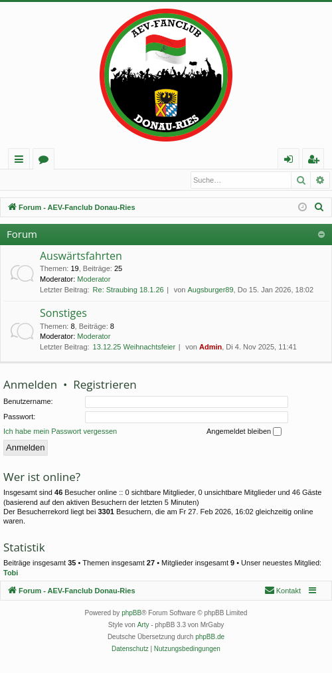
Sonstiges (63, 313)
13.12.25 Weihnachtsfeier (134, 347)
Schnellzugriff (21, 161)
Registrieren (92, 180)
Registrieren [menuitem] (316, 161)
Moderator (93, 280)
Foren (46, 161)
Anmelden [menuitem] (292, 161)
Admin (210, 347)
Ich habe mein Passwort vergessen (60, 432)
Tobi (10, 573)
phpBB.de (209, 637)
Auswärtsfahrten (81, 256)
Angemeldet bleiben (244, 432)
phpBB (131, 613)
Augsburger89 (210, 290)
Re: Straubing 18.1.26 (128, 290)
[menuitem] (319, 208)
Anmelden (33, 180)
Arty (143, 625)
